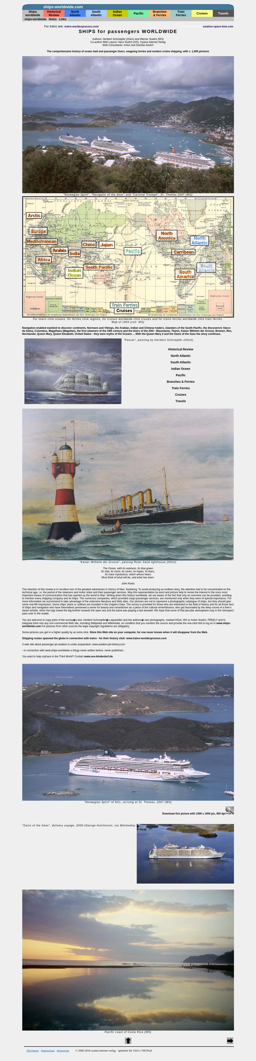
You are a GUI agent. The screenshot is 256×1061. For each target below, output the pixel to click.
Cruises (180, 394)
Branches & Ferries (180, 381)
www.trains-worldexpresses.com (146, 638)
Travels (180, 401)
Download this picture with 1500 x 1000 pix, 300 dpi (198, 813)
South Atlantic (180, 362)
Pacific (181, 375)
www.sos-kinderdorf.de (98, 656)
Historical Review (180, 349)
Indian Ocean (180, 368)
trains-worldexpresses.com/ (81, 26)
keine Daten (128, 12)
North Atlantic (181, 355)
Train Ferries (181, 388)
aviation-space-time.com (218, 26)
